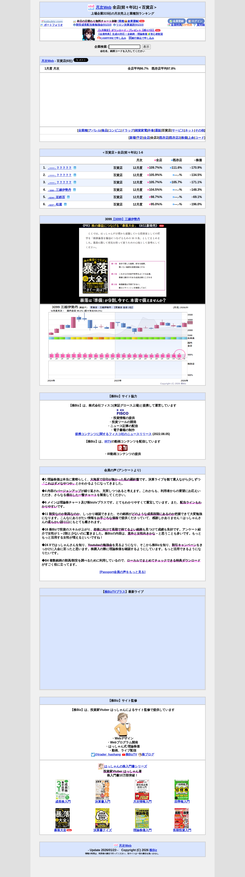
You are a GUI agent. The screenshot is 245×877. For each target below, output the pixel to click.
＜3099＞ (52, 191)
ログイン (195, 21)
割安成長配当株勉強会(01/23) (92, 24)
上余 (191, 137)
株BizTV (129, 754)
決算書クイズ (102, 830)
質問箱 (199, 24)
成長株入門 (63, 801)
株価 (184, 137)
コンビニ (115, 130)
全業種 (82, 130)
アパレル (94, 130)
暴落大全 (60, 830)
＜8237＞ (52, 205)
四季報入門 (182, 801)
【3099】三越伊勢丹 (126, 219)
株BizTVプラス (115, 591)
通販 (158, 130)
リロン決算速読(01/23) (128, 24)
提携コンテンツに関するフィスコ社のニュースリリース (113, 434)
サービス (178, 130)
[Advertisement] (122, 99)
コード (199, 137)
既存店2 (174, 137)
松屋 (59, 204)
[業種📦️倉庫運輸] (128, 21)
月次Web (103, 7)
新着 (133, 137)
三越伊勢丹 (63, 189)
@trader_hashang (106, 754)
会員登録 (177, 21)
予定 (139, 137)
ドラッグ (128, 130)
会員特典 (174, 24)
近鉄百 (60, 197)
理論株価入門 (142, 830)
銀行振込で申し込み (141, 38)
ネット (189, 130)
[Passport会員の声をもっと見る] (122, 572)
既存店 (163, 137)
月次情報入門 (142, 801)
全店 (147, 137)
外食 (151, 130)
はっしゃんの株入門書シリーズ (122, 766)
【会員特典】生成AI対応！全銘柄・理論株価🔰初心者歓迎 (130, 34)
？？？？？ (64, 167)
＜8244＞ (52, 198)
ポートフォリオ (51, 24)
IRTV (108, 441)
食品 (104, 130)
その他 (199, 130)
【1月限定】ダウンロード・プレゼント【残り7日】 (126, 30)
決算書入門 (102, 801)
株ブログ (146, 754)
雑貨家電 (141, 130)
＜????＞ (52, 169)
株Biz (153, 850)
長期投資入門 (182, 830)
